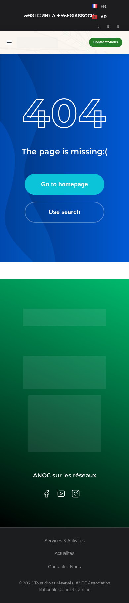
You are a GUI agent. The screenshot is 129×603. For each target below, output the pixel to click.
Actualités (65, 553)
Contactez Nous (64, 566)
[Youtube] (118, 26)
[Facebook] (99, 26)
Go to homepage (64, 184)
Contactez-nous (105, 42)
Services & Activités (64, 540)
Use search (64, 212)
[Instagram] (108, 26)
